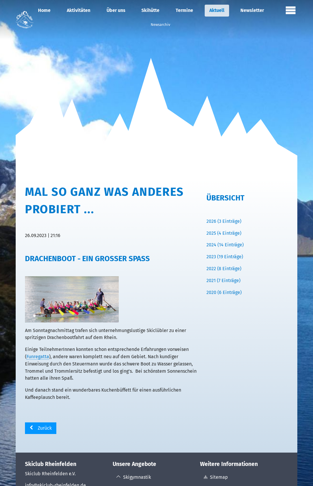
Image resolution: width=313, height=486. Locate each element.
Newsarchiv (160, 24)
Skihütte (150, 10)
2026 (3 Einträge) (223, 221)
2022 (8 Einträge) (223, 268)
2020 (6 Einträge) (224, 292)
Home (44, 10)
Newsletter (252, 10)
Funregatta (37, 356)
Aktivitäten (78, 10)
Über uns (116, 10)
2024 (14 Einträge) (225, 245)
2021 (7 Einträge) (223, 280)
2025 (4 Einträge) (223, 233)
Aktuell (216, 10)
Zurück (45, 428)
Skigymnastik (137, 477)
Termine (184, 10)
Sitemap (219, 477)
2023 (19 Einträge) (224, 256)
